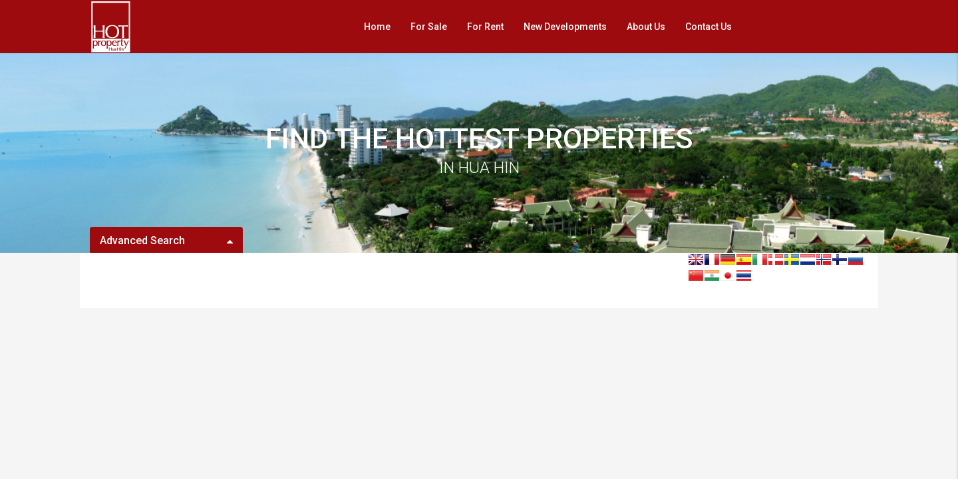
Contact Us (708, 26)
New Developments (565, 26)
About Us (646, 26)
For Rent (485, 26)
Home (377, 26)
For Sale (428, 26)
